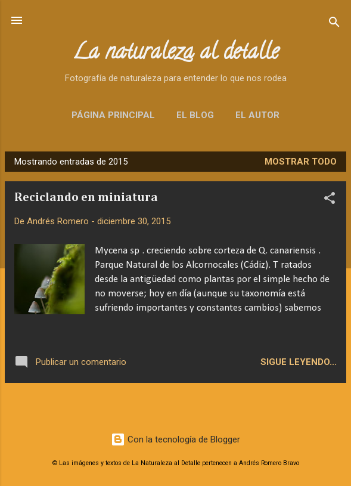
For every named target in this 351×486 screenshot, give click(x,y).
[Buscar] (334, 24)
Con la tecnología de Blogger (175, 439)
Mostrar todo (301, 161)
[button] (329, 200)
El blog (195, 115)
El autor (257, 115)
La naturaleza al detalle (175, 53)
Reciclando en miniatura (86, 197)
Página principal (113, 115)
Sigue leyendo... (298, 362)
